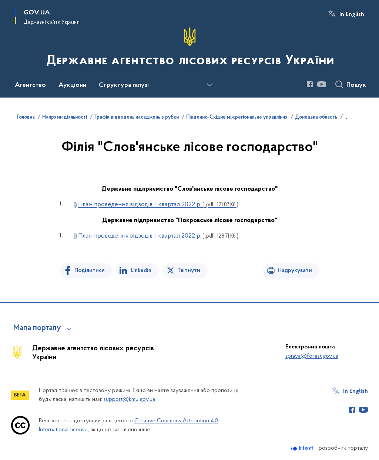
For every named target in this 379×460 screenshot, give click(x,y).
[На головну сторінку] (189, 48)
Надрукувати (295, 270)
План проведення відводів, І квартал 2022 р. (158, 204)
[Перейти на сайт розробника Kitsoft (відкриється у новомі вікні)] (303, 448)
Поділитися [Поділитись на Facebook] (89, 270)
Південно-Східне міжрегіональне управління (237, 117)
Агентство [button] (30, 85)
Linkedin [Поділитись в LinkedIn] (141, 270)
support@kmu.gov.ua (129, 399)
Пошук (356, 85)
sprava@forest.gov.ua (311, 356)
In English (351, 14)
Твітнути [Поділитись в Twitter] (188, 270)
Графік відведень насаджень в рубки (136, 117)
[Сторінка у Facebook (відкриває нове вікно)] (309, 84)
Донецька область (316, 117)
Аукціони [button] (72, 85)
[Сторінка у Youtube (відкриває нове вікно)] (321, 84)
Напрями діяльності (64, 117)
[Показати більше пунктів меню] (209, 85)
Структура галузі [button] (124, 85)
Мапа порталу (37, 328)
